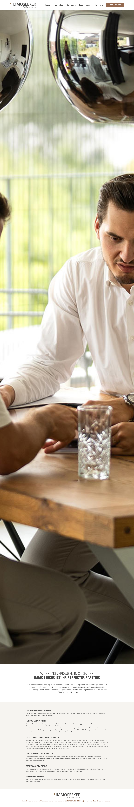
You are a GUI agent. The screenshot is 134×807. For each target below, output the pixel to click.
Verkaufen (59, 5)
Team (81, 5)
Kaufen (48, 5)
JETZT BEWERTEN (115, 5)
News (89, 5)
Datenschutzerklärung (74, 801)
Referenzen (70, 5)
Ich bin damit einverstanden (98, 801)
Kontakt (99, 5)
